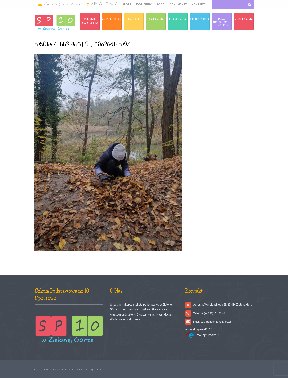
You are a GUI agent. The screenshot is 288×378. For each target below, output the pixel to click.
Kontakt (198, 4)
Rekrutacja (244, 19)
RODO (160, 4)
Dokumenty (178, 4)
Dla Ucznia (156, 19)
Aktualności (111, 19)
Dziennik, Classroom (89, 21)
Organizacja (199, 19)
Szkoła (133, 19)
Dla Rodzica (177, 19)
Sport (126, 4)
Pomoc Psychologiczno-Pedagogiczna (221, 22)
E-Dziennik (144, 4)
